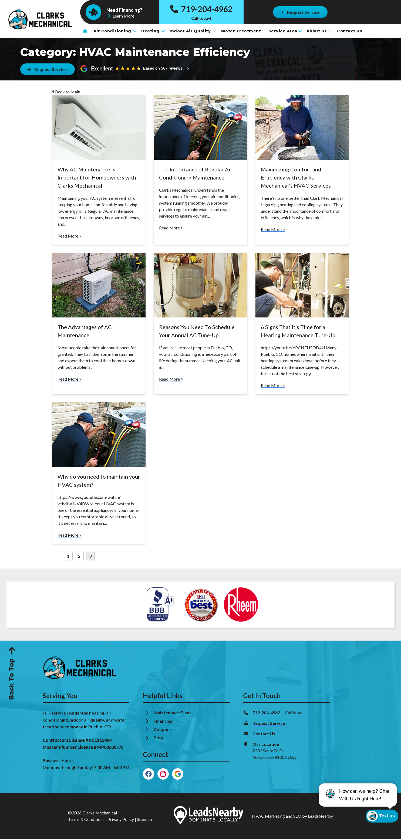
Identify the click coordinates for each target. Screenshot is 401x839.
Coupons (163, 729)
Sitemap (144, 819)
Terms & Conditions (86, 819)
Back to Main (66, 91)
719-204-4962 (201, 9)
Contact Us (350, 31)
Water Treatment (241, 31)
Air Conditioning (115, 31)
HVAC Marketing (268, 815)
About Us (319, 31)
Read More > (70, 235)
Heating (153, 31)
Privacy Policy (120, 819)
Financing (163, 720)
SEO (297, 815)
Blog (159, 737)
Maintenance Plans (173, 712)
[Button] (300, 12)
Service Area (285, 31)
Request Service (268, 723)
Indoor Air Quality (193, 31)
